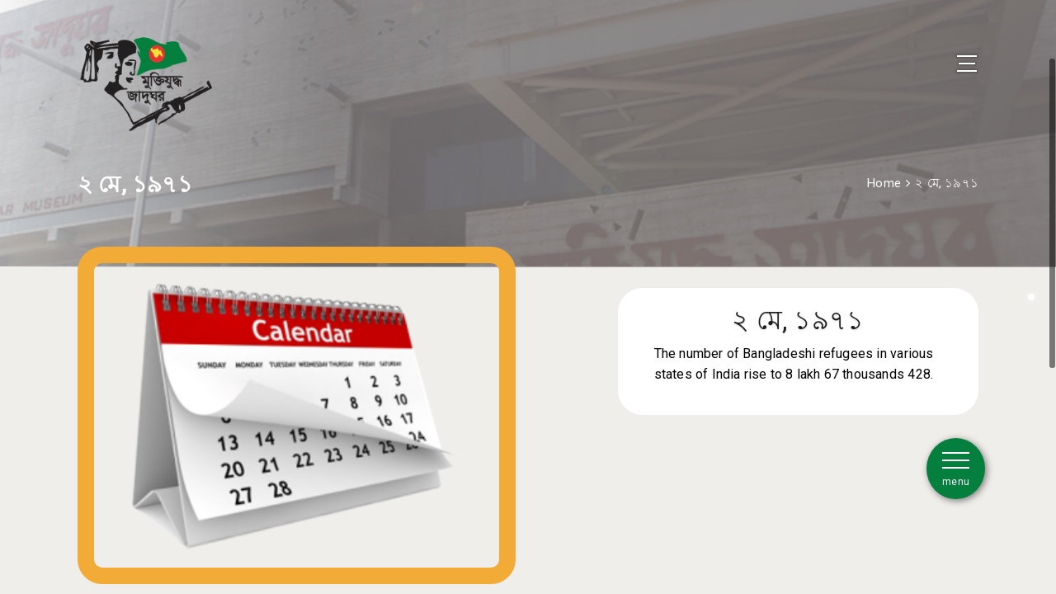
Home (884, 167)
